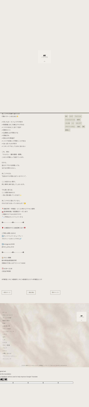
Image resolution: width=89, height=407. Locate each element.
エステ (71, 116)
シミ (73, 123)
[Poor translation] (5, 379)
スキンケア (78, 123)
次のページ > (55, 292)
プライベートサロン (70, 126)
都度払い (67, 130)
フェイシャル (78, 116)
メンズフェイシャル (70, 119)
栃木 (66, 116)
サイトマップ (7, 359)
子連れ (78, 126)
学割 (83, 126)
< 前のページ (6, 292)
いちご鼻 (67, 123)
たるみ (68, 64)
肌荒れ (78, 119)
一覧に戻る (31, 292)
